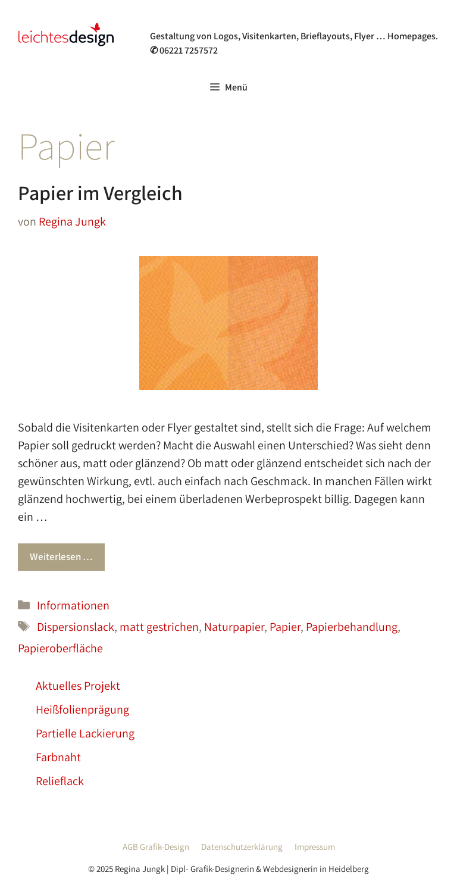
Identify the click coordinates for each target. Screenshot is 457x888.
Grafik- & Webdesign (210, 20)
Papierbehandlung (351, 626)
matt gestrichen (159, 626)
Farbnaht (58, 757)
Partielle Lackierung (85, 733)
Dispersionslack (75, 626)
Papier (285, 626)
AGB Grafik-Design (156, 846)
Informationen (73, 605)
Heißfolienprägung (82, 709)
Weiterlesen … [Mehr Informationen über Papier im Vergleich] (61, 556)
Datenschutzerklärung (242, 846)
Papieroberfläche (60, 648)
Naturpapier (234, 626)
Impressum (315, 846)
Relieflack (60, 781)
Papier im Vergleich (100, 192)
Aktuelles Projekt (78, 685)
